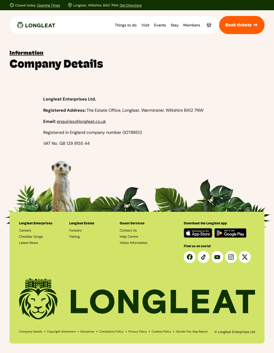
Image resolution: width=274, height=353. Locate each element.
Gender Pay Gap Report (192, 331)
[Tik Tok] (203, 257)
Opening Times (48, 5)
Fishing (74, 236)
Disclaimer (87, 331)
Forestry (75, 230)
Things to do (126, 25)
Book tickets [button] (241, 25)
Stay (175, 25)
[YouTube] (217, 257)
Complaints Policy (111, 331)
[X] (245, 257)
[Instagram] (231, 257)
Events (160, 25)
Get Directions (131, 5)
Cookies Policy (161, 331)
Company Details (30, 331)
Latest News (28, 243)
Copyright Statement (61, 331)
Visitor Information (133, 243)
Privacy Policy (137, 331)
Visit (145, 25)
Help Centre (129, 236)
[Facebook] (190, 257)
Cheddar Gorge (31, 236)
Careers (25, 230)
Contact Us (128, 230)
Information (26, 53)
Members (191, 25)
